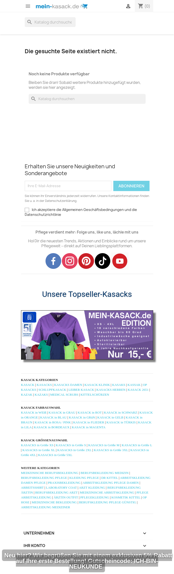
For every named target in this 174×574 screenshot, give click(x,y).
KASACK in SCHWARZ (120, 412)
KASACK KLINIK (97, 385)
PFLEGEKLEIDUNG (94, 497)
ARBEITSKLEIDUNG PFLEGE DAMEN (111, 482)
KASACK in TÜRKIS (121, 422)
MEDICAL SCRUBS (64, 394)
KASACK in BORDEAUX (52, 427)
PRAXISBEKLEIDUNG (64, 482)
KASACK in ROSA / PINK (53, 422)
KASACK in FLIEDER (88, 422)
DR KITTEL (109, 478)
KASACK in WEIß (33, 412)
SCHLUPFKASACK (52, 389)
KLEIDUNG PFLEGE (84, 478)
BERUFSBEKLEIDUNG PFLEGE (44, 478)
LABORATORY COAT (61, 487)
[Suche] (50, 22)
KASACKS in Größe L (137, 445)
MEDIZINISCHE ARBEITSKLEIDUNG (107, 492)
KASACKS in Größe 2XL (74, 450)
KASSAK (134, 385)
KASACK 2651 (138, 389)
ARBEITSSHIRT (32, 487)
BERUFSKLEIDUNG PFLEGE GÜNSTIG (107, 502)
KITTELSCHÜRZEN (95, 394)
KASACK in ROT (90, 412)
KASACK (28, 385)
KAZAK (27, 394)
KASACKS (44, 385)
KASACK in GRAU (61, 412)
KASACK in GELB (110, 417)
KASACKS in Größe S (71, 445)
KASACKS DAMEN (68, 385)
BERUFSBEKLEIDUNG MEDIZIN (104, 473)
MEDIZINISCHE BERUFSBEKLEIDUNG (49, 473)
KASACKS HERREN (111, 389)
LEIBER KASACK (81, 389)
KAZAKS (41, 394)
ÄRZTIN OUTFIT (66, 497)
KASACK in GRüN (82, 417)
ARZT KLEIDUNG (92, 487)
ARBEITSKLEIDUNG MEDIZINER (45, 507)
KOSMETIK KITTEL (125, 497)
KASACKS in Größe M (103, 445)
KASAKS (118, 385)
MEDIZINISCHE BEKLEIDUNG (54, 502)
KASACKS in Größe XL (39, 450)
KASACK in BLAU (53, 417)
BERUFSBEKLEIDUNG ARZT (56, 492)
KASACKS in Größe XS (37, 445)
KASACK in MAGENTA (88, 427)
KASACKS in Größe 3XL (111, 450)
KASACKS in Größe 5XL (55, 455)
